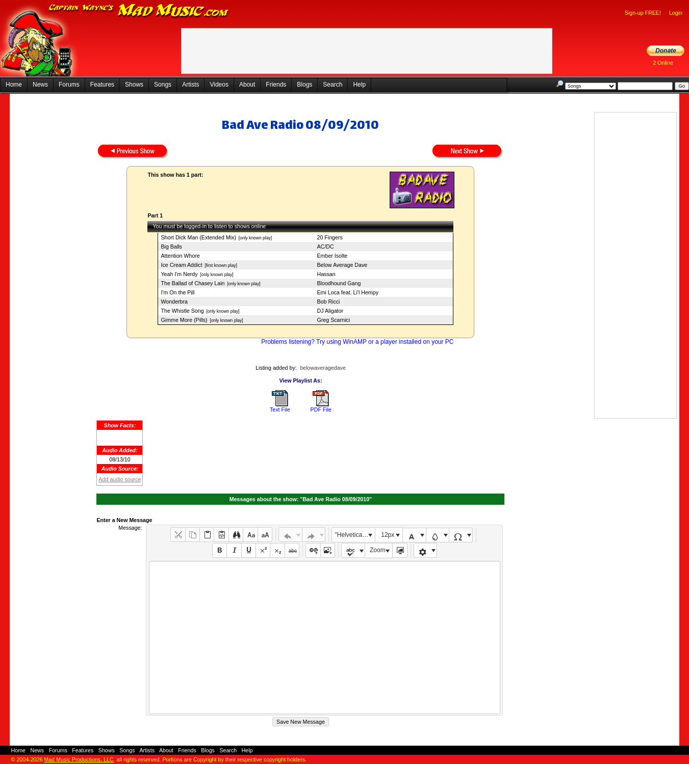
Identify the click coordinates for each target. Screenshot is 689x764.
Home (14, 84)
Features (102, 84)
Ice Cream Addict (181, 265)
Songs (162, 84)
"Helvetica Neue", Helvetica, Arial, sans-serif (355, 534)
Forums (69, 84)
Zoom (378, 550)
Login (675, 13)
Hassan (326, 274)
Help (359, 84)
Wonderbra (174, 301)
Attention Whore (180, 256)
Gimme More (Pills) (184, 320)
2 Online (663, 63)
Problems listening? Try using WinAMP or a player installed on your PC (357, 341)
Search (332, 84)
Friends (276, 84)
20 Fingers (329, 237)
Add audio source (119, 479)
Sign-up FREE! (643, 13)
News (40, 84)
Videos (219, 84)
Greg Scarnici (333, 320)
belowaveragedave (322, 368)
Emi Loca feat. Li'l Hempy (347, 292)
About (247, 84)
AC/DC (325, 246)
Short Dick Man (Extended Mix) (198, 237)
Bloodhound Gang (339, 283)
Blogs (304, 84)
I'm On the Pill (177, 292)
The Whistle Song (182, 311)
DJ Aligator (330, 311)
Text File (280, 409)
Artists (190, 84)
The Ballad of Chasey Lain (192, 283)
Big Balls (171, 246)
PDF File (321, 409)
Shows (134, 84)
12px (387, 534)
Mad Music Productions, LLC (78, 759)
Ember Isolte (332, 256)
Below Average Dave (342, 265)
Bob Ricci (328, 301)
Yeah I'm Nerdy (179, 274)
